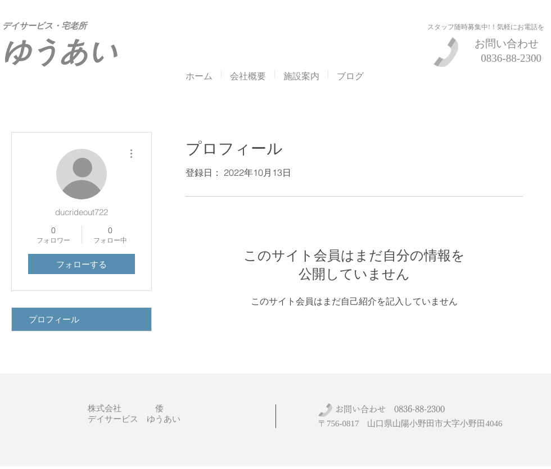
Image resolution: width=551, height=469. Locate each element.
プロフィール (54, 319)
